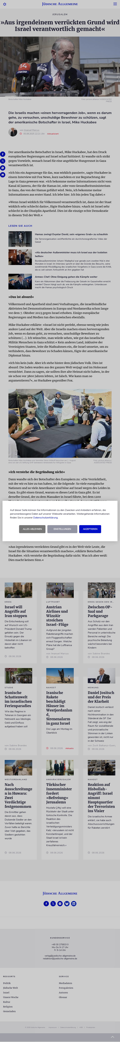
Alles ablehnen (32, 529)
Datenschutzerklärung (45, 517)
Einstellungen (62, 529)
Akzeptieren (90, 529)
